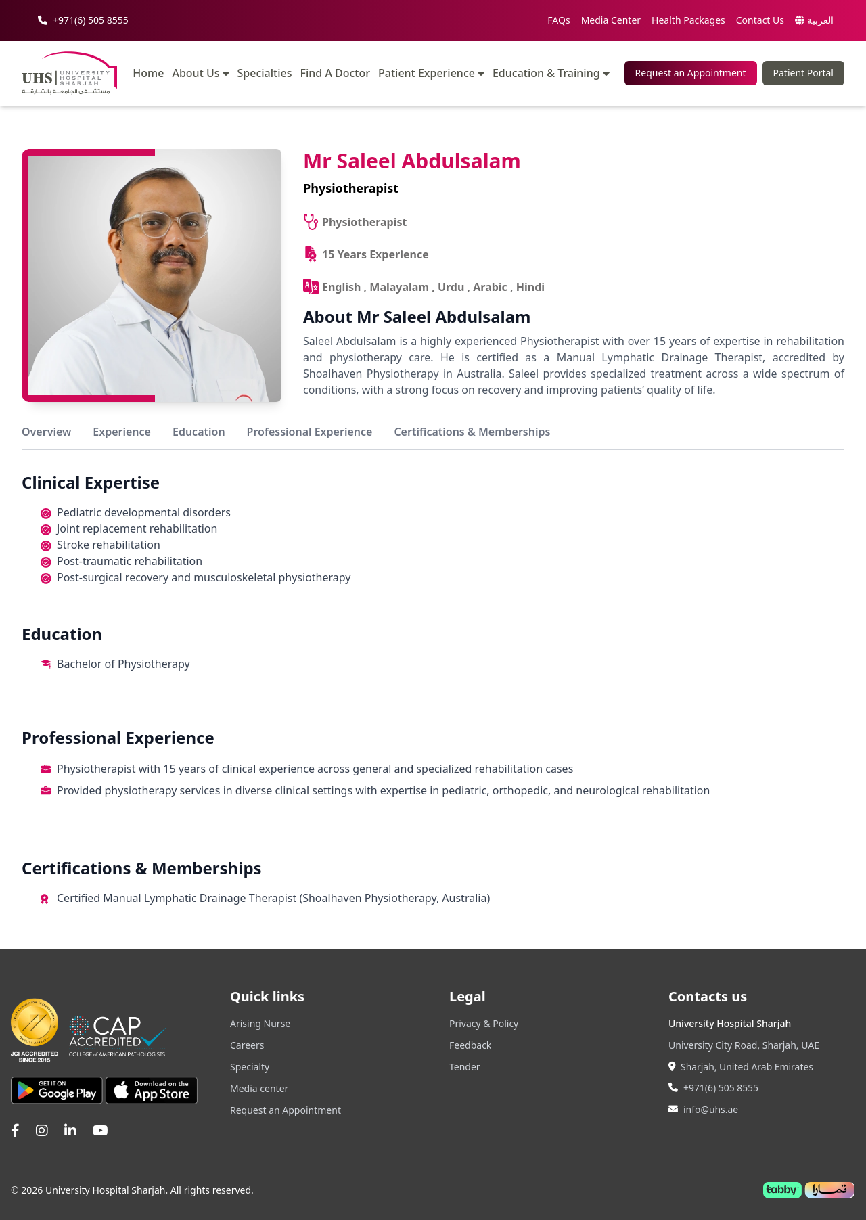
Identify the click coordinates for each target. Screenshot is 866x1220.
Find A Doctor (335, 73)
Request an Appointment (690, 72)
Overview (46, 431)
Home (148, 73)
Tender (464, 1066)
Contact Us (760, 20)
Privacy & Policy (483, 1023)
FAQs (558, 20)
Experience (122, 431)
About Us (200, 73)
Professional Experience (310, 431)
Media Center (611, 20)
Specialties (264, 73)
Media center (259, 1088)
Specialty (249, 1066)
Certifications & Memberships (472, 431)
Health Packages (688, 20)
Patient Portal (803, 72)
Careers (247, 1045)
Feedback (470, 1045)
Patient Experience (431, 73)
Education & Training (551, 73)
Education (199, 431)
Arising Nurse (260, 1023)
